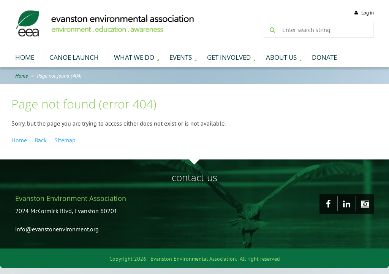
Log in (367, 13)
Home (21, 75)
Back (41, 140)
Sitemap (65, 140)
